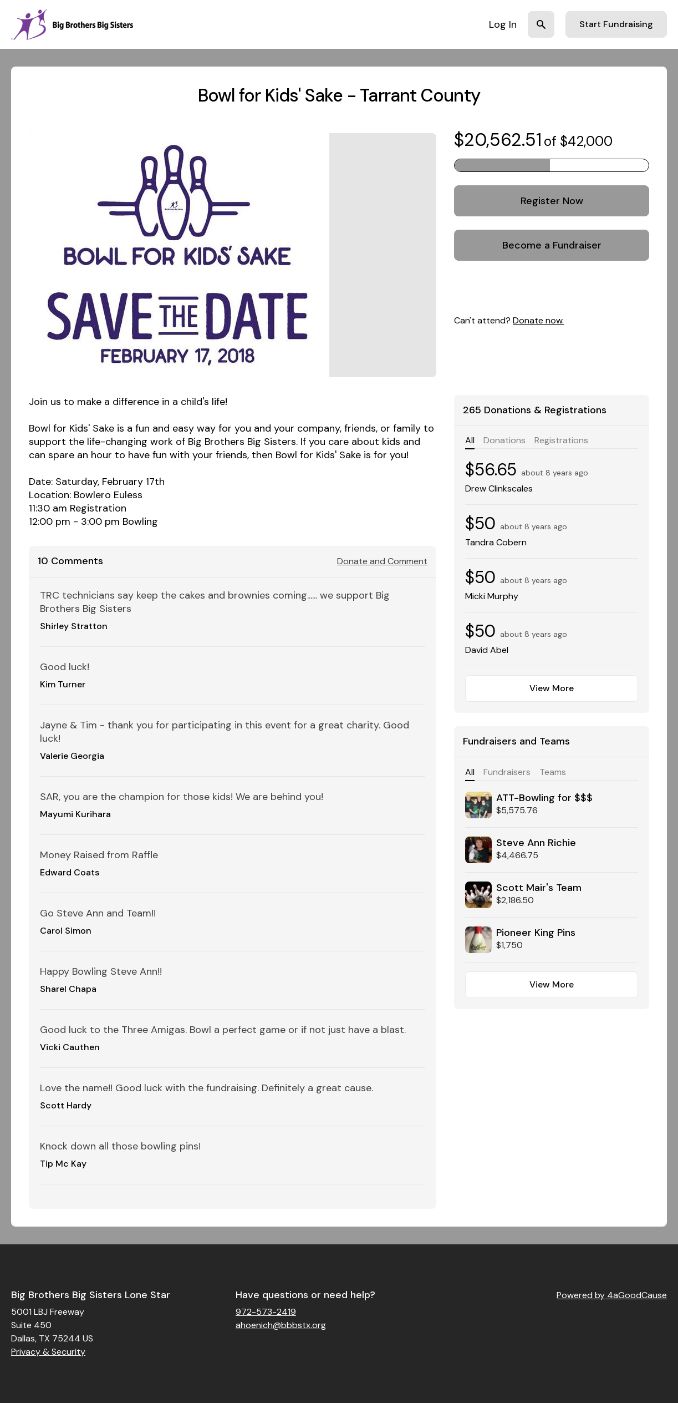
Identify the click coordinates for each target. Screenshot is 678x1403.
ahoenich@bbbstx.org (281, 1325)
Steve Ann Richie (536, 842)
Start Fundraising (616, 24)
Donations (504, 440)
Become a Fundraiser (551, 245)
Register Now (552, 200)
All (470, 440)
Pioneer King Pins (535, 932)
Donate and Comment (382, 561)
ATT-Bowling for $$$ (544, 797)
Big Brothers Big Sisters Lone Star (90, 1294)
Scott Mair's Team (539, 887)
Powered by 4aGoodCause (612, 1295)
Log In (503, 24)
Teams (552, 772)
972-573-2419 (266, 1312)
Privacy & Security (48, 1352)
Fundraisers (507, 772)
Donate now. (538, 320)
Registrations (561, 440)
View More (551, 688)
